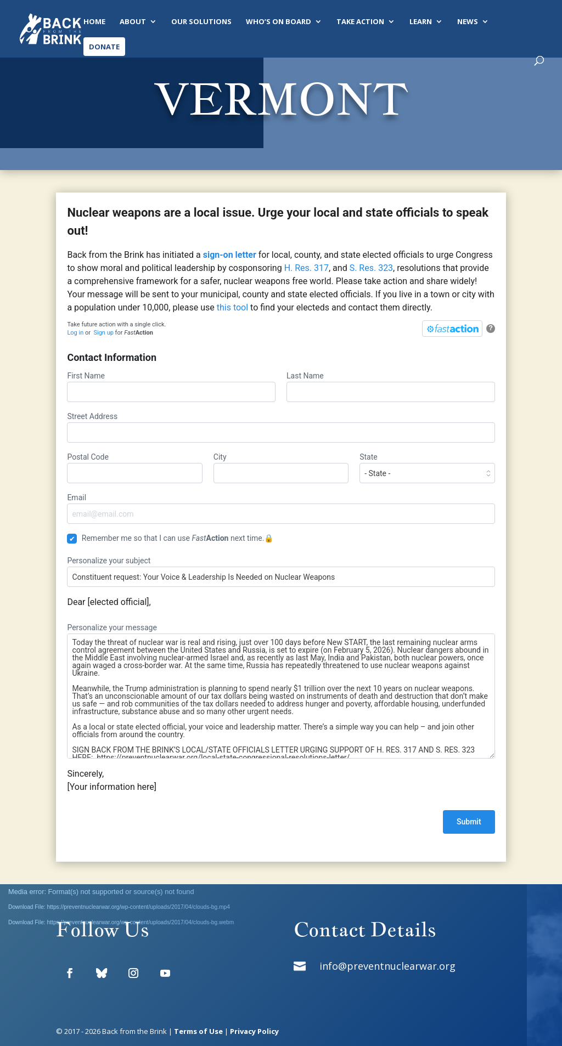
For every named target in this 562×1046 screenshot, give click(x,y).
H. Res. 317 (305, 268)
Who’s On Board (278, 22)
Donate (104, 46)
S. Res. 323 (370, 268)
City (281, 468)
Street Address (280, 427)
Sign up (103, 332)
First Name (171, 386)
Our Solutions (201, 22)
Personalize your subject (280, 571)
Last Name (390, 386)
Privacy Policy (254, 1031)
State (426, 468)
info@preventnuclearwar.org (387, 966)
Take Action (360, 22)
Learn (420, 22)
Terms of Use (198, 1031)
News (467, 22)
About (133, 22)
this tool (232, 307)
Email (280, 508)
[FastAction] (452, 328)
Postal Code (134, 468)
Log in (75, 332)
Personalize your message (280, 691)
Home (94, 22)
